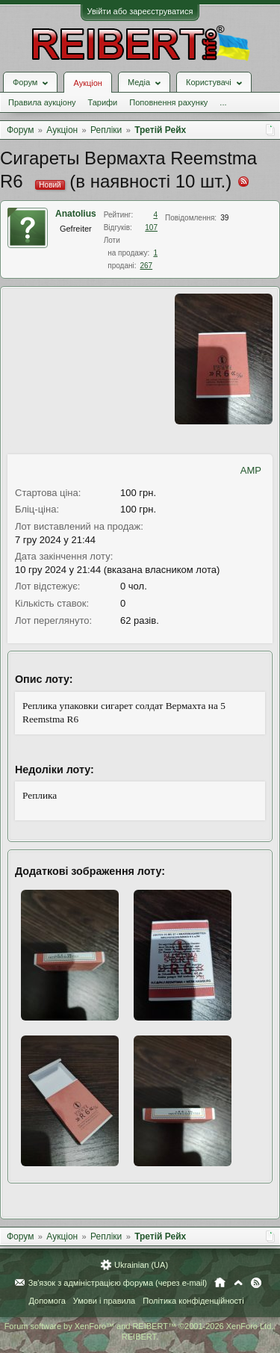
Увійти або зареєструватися (140, 11)
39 (224, 218)
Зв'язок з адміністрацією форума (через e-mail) (118, 1282)
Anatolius (75, 213)
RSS (256, 1283)
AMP (250, 470)
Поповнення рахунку (168, 102)
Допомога (46, 1300)
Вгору (238, 1283)
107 (151, 227)
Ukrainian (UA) (141, 1264)
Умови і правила (104, 1300)
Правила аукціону (41, 102)
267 (146, 265)
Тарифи (102, 102)
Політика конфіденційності (193, 1300)
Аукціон (87, 82)
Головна (219, 1283)
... (223, 102)
